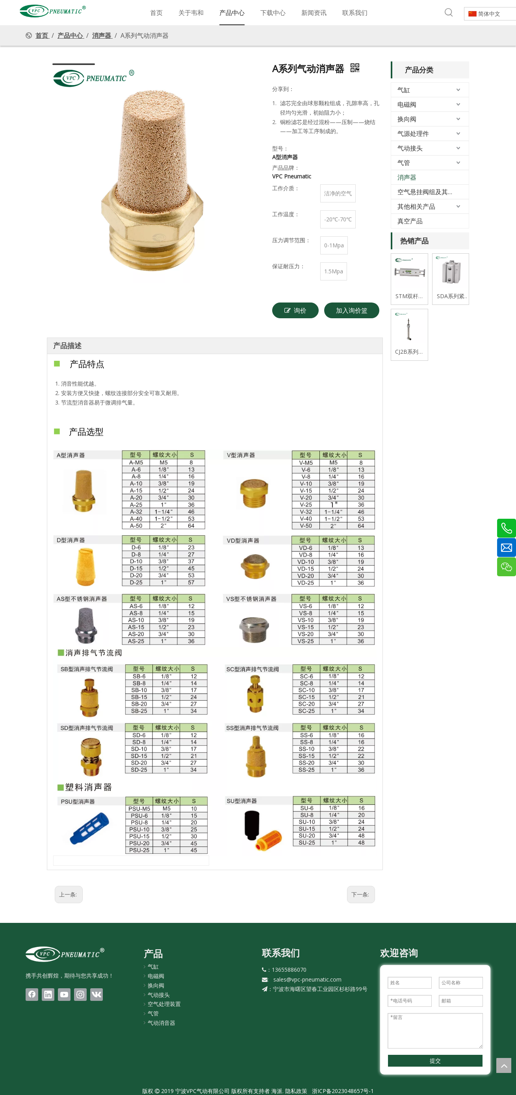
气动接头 (410, 148)
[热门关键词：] (449, 13)
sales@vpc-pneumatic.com (307, 979)
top (503, 1065)
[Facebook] (32, 994)
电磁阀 (406, 104)
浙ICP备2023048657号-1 (343, 1091)
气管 (403, 162)
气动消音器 (161, 1022)
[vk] (96, 994)
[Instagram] (80, 994)
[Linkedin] (48, 994)
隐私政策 (296, 1091)
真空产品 (410, 221)
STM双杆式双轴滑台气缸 (409, 296)
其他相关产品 (416, 206)
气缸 (403, 89)
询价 (295, 310)
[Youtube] (64, 994)
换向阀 (406, 119)
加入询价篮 (352, 310)
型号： (280, 148)
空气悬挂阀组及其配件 (428, 191)
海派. (277, 1091)
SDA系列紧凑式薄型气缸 (450, 296)
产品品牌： (286, 167)
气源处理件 (413, 133)
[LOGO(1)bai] (65, 954)
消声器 (406, 177)
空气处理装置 (164, 1004)
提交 (435, 1060)
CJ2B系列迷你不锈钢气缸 (409, 352)
